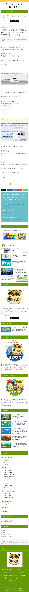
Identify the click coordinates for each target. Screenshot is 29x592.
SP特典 (5, 204)
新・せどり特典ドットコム (8, 521)
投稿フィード (6, 532)
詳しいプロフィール (9, 315)
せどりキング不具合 (6, 184)
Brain (6, 483)
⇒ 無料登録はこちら (7, 405)
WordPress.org (7, 536)
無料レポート (8, 485)
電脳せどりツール (9, 474)
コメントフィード (8, 534)
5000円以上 (20, 204)
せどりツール (8, 472)
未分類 (5, 511)
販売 (6, 460)
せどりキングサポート (16, 184)
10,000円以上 (12, 204)
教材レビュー (7, 468)
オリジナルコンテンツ (9, 491)
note (6, 481)
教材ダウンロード (9, 497)
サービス (7, 478)
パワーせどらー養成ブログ (8, 520)
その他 (7, 487)
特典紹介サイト (9, 213)
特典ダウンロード (9, 504)
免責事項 (20, 588)
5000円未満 (6, 206)
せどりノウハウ (7, 457)
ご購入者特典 (7, 501)
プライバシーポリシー (11, 588)
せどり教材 (8, 470)
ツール (3, 27)
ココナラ (7, 480)
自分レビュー (8, 493)
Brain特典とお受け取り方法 (12, 219)
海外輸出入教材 (9, 476)
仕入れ (7, 462)
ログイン (5, 530)
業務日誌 (5, 507)
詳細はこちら (7, 370)
